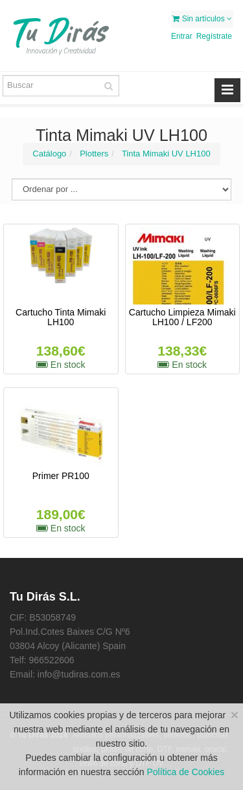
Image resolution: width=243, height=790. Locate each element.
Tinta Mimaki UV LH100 (166, 153)
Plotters (94, 153)
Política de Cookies (185, 772)
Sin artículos (202, 18)
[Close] (234, 714)
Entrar (181, 36)
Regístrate (214, 36)
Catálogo (49, 153)
